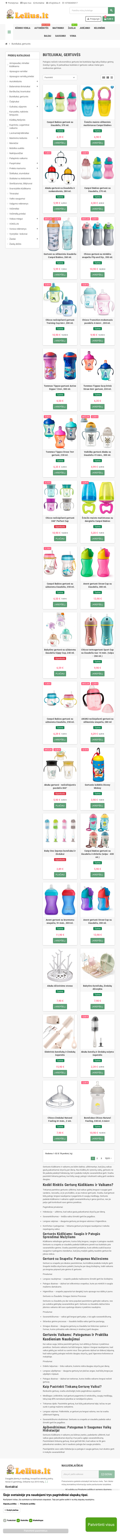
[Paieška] (92, 10)
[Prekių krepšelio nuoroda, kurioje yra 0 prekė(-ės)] (108, 19)
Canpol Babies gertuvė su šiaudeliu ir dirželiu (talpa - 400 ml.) (97, 854)
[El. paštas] (80, 1475)
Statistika (24, 1520)
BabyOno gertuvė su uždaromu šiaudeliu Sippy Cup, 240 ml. (60, 651)
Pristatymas (11, 3)
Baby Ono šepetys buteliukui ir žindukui (60, 853)
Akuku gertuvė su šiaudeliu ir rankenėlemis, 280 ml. (60, 189)
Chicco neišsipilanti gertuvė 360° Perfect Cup (60, 519)
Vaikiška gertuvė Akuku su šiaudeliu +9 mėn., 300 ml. (97, 453)
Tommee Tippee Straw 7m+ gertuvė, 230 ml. (60, 453)
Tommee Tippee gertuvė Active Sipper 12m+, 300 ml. (60, 387)
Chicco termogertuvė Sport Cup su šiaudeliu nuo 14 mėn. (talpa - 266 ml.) (97, 653)
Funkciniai (11, 1520)
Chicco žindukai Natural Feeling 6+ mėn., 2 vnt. (60, 1120)
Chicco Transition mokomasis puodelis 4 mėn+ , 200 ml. (97, 321)
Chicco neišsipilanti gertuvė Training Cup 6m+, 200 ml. (60, 321)
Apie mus (25, 3)
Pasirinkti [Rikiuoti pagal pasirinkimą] (49, 77)
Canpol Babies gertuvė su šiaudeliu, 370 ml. (60, 123)
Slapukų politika (9, 1504)
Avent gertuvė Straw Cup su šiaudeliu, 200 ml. (97, 922)
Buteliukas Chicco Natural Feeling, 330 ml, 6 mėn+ (97, 1120)
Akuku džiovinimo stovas (60, 986)
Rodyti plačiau (12, 1510)
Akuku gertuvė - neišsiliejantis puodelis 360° (60, 787)
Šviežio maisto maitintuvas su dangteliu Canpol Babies (97, 519)
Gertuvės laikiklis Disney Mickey (97, 787)
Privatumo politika (27, 1504)
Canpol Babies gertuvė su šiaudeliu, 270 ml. (97, 189)
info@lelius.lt (53, 3)
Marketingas (38, 1520)
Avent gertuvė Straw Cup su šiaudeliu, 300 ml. (97, 585)
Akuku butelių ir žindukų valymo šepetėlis (97, 1054)
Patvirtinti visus (101, 1524)
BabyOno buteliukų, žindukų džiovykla (97, 988)
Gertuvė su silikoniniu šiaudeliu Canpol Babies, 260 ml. (60, 255)
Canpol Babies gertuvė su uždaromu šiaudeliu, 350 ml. (60, 585)
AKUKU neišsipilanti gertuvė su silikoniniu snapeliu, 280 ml (97, 721)
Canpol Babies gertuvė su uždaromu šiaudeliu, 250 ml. (60, 721)
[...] (46, 1482)
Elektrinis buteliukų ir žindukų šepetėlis (60, 1054)
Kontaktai (38, 3)
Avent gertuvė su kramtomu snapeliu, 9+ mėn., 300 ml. (60, 922)
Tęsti (108, 1159)
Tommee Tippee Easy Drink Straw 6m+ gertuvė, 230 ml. (97, 387)
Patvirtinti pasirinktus (35, 1530)
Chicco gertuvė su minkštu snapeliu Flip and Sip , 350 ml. (97, 255)
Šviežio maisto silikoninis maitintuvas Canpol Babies (97, 123)
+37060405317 (70, 3)
